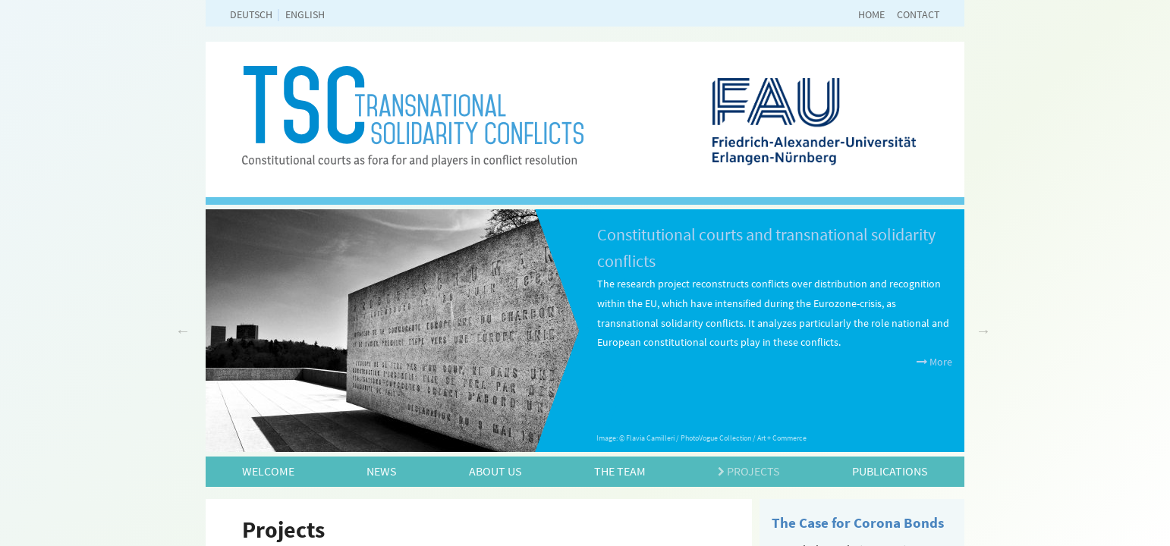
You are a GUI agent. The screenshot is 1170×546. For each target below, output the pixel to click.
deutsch (251, 14)
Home (871, 14)
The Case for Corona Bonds (858, 522)
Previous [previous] (182, 330)
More (934, 362)
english (305, 14)
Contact (918, 14)
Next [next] (983, 330)
